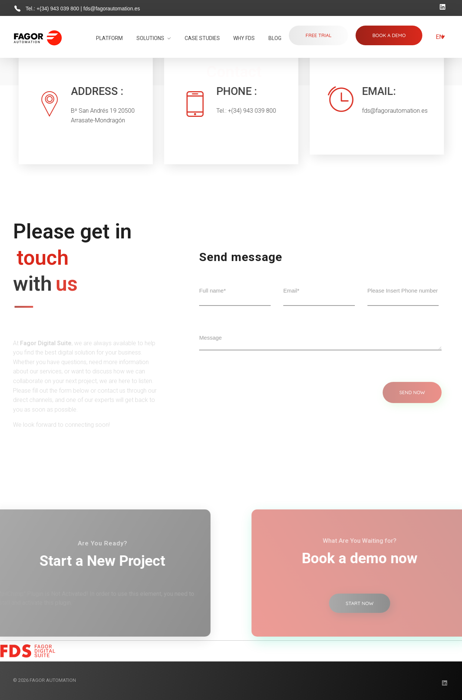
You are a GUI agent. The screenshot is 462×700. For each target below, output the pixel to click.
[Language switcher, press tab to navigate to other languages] (440, 37)
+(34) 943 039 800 (59, 8)
